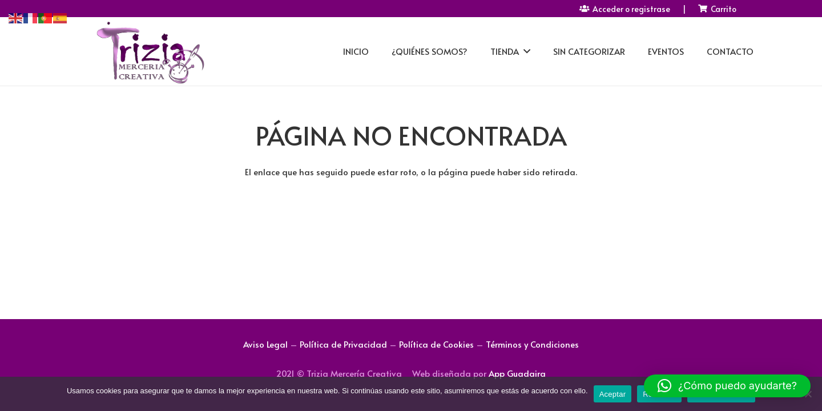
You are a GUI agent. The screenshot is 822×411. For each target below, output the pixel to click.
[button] (727, 385)
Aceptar (612, 394)
